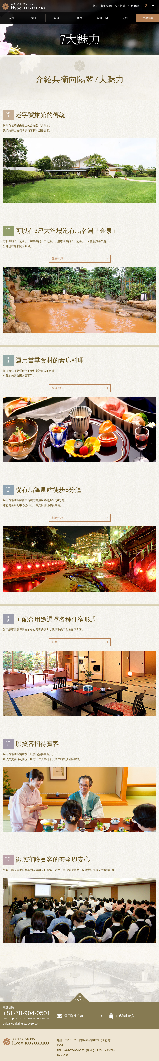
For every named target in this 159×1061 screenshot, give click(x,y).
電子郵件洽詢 (73, 1016)
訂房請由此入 (125, 1016)
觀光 (95, 5)
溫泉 (34, 18)
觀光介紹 (57, 517)
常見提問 (120, 5)
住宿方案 (147, 18)
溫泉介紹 (57, 258)
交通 (125, 18)
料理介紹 (57, 388)
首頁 (11, 18)
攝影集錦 (106, 5)
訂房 (54, 642)
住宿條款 (133, 5)
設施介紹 (102, 18)
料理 (57, 18)
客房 (79, 18)
